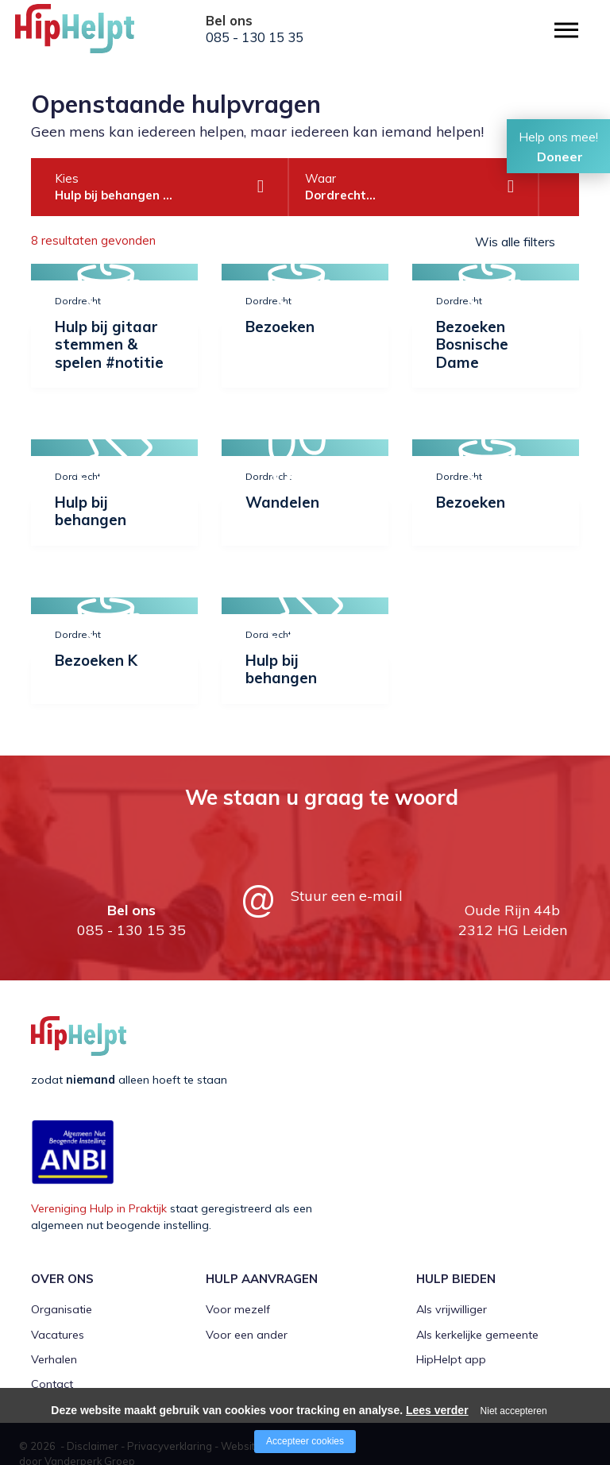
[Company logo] (94, 36)
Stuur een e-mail (347, 896)
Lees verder (437, 1410)
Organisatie (61, 1309)
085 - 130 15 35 (254, 37)
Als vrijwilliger (451, 1309)
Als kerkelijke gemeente (477, 1335)
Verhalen (54, 1359)
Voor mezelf (238, 1309)
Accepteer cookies (305, 1441)
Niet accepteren (514, 1411)
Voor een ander (247, 1335)
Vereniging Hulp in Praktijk (99, 1208)
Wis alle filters (515, 241)
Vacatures (57, 1335)
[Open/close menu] (566, 30)
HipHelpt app (451, 1359)
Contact (52, 1384)
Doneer (560, 156)
